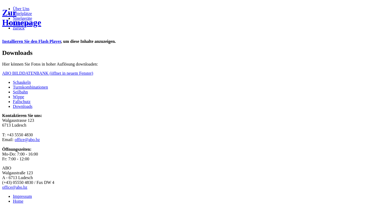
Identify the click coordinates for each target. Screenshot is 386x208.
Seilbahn (20, 92)
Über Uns (21, 8)
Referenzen (22, 23)
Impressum (22, 196)
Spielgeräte (22, 18)
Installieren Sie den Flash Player (31, 41)
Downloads (22, 106)
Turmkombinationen (30, 87)
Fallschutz (22, 101)
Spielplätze (22, 13)
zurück (19, 28)
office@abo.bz (27, 139)
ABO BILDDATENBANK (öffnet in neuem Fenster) (47, 73)
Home (18, 201)
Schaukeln (22, 82)
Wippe (18, 96)
